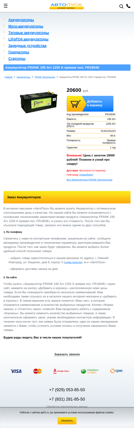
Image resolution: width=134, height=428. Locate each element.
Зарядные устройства (27, 45)
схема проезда (73, 262)
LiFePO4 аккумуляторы (28, 39)
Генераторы (18, 52)
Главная (9, 77)
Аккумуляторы (21, 20)
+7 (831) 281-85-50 (67, 399)
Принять (67, 420)
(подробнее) (86, 174)
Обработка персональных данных (67, 406)
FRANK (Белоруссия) (45, 77)
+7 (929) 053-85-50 (67, 390)
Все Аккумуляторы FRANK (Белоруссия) (89, 179)
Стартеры (16, 58)
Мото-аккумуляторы (25, 26)
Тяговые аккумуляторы (28, 33)
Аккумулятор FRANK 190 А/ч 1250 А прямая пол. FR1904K (87, 77)
